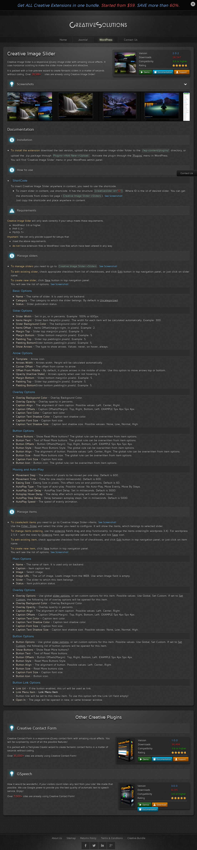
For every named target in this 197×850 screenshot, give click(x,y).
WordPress (105, 39)
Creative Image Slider (31, 53)
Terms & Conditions (112, 838)
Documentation (163, 72)
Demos (144, 804)
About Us (57, 838)
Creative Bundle (136, 838)
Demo (144, 72)
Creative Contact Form (37, 728)
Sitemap (71, 838)
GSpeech (24, 774)
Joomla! (83, 39)
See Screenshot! (114, 195)
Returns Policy (88, 838)
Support (181, 72)
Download (159, 804)
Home (63, 39)
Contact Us (130, 39)
